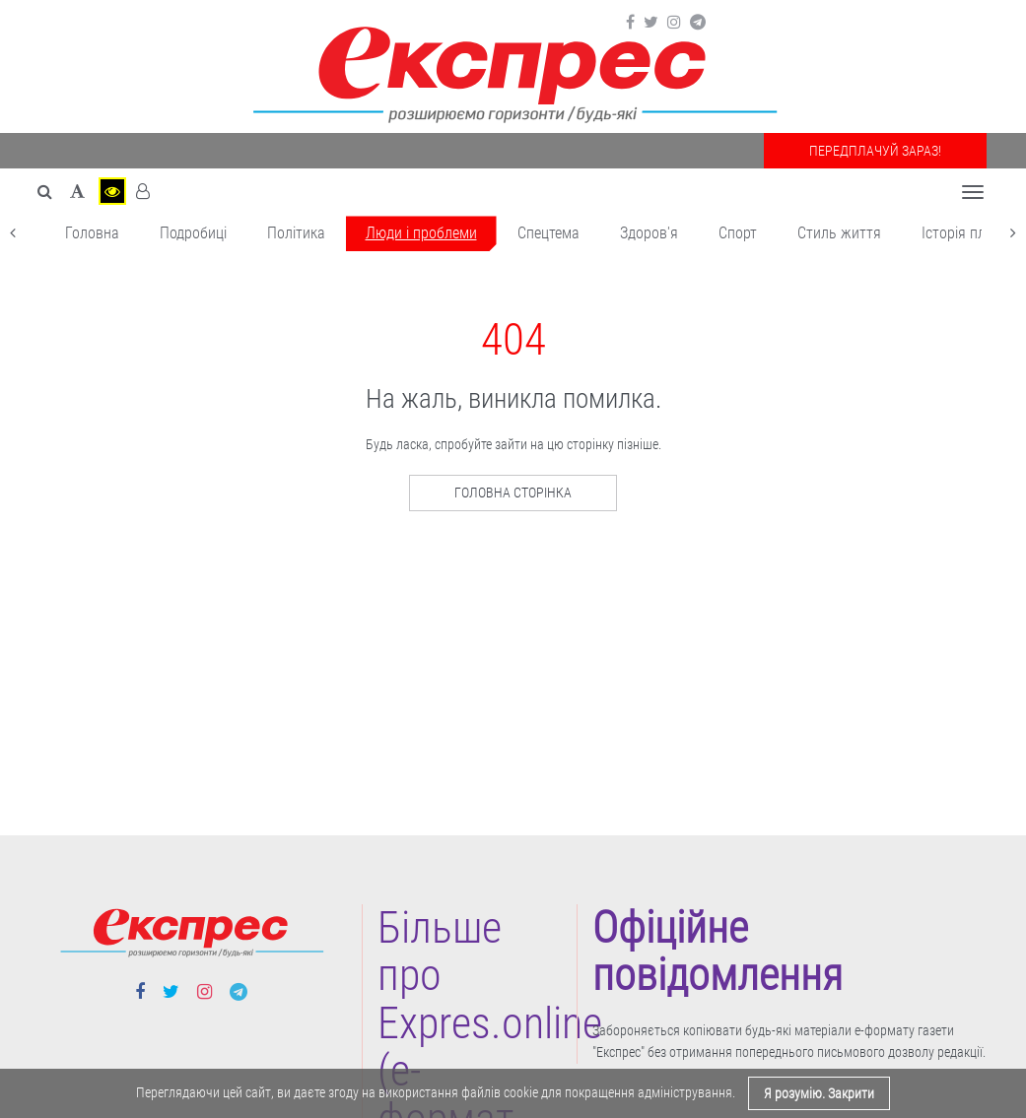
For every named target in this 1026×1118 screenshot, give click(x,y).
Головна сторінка (513, 492)
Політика (296, 233)
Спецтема (548, 233)
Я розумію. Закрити (819, 1093)
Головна (92, 233)
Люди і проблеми (421, 233)
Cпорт (737, 233)
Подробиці (193, 233)
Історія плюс (962, 233)
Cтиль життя (839, 233)
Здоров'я (649, 233)
